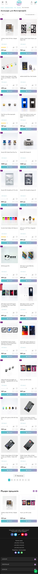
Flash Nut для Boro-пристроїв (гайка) (8, 115)
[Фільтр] (1, 287)
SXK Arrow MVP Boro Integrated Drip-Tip (27, 228)
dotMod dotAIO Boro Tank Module (28, 76)
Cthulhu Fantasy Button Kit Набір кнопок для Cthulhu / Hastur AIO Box (9, 78)
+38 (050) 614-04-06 (19, 545)
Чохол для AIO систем (25, 379)
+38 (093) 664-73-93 (19, 547)
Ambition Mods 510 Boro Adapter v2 (9, 39)
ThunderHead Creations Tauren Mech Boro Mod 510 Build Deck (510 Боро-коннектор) (8, 343)
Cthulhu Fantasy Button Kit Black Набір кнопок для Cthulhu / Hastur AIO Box (28, 419)
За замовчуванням (30, 14)
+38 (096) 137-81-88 (19, 543)
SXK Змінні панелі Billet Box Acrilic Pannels (27, 266)
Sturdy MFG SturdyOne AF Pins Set (9, 190)
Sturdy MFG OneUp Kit (25, 152)
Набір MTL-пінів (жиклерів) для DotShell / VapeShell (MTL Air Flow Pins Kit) (9, 381)
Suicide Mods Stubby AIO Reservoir (9, 228)
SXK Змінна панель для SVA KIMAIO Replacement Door (27, 304)
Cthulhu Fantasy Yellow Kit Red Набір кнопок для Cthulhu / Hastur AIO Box (28, 457)
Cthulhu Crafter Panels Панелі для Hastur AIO (28, 39)
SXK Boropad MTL (5, 266)
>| (28, 480)
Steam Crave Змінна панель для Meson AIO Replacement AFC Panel (28, 116)
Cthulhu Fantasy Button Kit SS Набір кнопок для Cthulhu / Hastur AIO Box (9, 457)
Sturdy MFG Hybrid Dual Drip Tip (9, 152)
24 (3, 14)
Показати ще (19, 475)
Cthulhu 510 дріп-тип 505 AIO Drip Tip (9, 418)
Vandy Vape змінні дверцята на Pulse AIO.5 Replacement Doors (27, 342)
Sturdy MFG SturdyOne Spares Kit (28, 190)
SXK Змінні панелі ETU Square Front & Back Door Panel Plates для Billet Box (8, 305)
